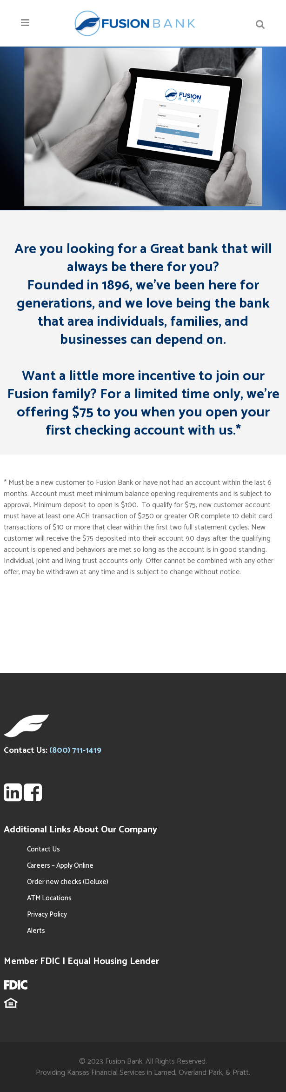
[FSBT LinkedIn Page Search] (13, 798)
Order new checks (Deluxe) (67, 882)
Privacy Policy (47, 914)
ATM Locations (49, 898)
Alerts (36, 931)
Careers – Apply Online (60, 865)
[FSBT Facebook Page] (33, 798)
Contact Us (43, 849)
